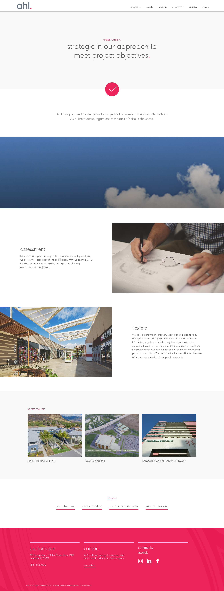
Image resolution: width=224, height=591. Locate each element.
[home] (24, 5)
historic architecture (124, 506)
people (149, 7)
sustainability (92, 506)
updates (193, 7)
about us (163, 7)
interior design (156, 506)
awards (143, 552)
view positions (89, 565)
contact (205, 7)
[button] (136, 6)
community (145, 548)
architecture (65, 506)
